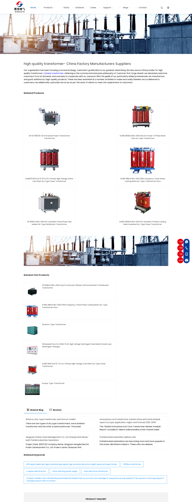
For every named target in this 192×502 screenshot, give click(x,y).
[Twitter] (34, 476)
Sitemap (138, 493)
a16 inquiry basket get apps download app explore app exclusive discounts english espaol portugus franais (71, 343)
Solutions (89, 468)
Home (88, 456)
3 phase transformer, (53, 73)
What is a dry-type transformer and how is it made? (51, 298)
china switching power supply (64, 350)
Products (89, 460)
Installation (90, 471)
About (88, 464)
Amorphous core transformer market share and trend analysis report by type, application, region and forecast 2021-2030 (130, 300)
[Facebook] (25, 476)
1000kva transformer (132, 343)
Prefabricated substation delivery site (118, 316)
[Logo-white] (29, 453)
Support (89, 475)
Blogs (87, 479)
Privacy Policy (151, 493)
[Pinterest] (42, 476)
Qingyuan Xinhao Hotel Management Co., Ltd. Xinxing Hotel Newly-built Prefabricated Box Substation (57, 318)
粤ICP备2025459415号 (96, 496)
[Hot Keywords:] (162, 8)
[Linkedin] (29, 476)
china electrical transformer (96, 350)
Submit (96, 424)
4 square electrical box (36, 350)
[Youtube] (38, 476)
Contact (89, 483)
